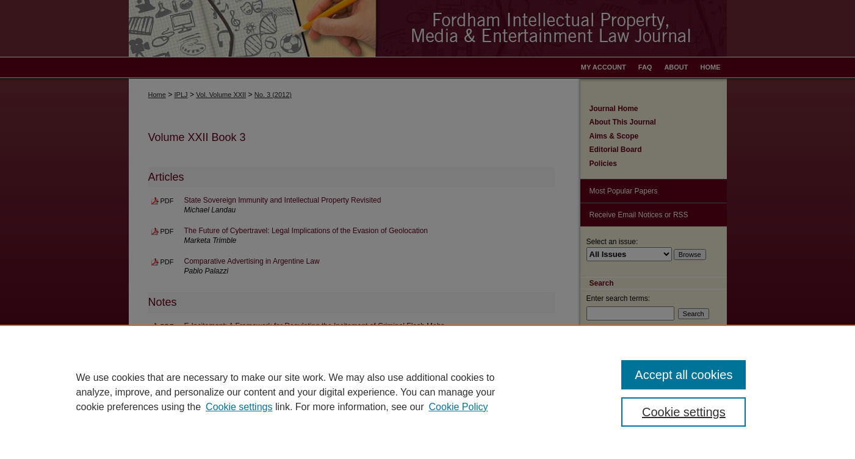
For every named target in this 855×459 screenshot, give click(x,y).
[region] (427, 392)
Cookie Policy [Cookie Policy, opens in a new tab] (458, 407)
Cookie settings (239, 407)
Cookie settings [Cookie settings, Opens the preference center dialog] (684, 412)
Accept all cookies (683, 374)
